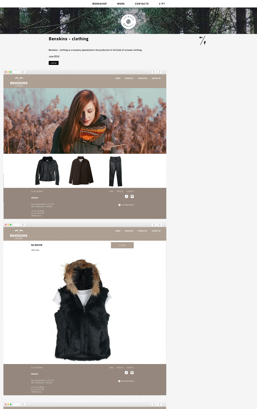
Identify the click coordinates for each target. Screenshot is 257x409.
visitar (53, 63)
